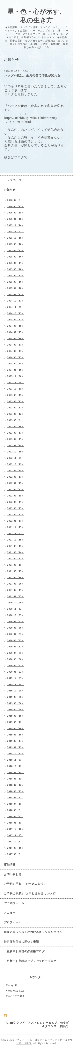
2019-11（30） (15, 684)
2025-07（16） (15, 256)
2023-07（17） (15, 407)
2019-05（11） (15, 722)
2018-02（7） (15, 816)
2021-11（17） (15, 533)
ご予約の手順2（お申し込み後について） (31, 893)
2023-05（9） (15, 420)
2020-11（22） (15, 609)
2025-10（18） (15, 237)
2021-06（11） (15, 564)
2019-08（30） (15, 703)
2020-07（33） (15, 634)
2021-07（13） (15, 558)
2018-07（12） (15, 785)
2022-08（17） (15, 476)
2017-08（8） (15, 854)
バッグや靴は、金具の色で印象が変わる (32, 75)
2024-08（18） (15, 325)
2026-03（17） (15, 206)
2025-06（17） (15, 263)
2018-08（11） (15, 778)
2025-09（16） (15, 244)
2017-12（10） (15, 829)
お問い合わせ (12, 874)
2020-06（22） (15, 640)
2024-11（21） (15, 307)
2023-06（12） (15, 414)
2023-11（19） (15, 382)
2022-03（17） (15, 508)
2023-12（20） (15, 376)
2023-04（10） (15, 426)
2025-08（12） (15, 250)
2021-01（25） (15, 596)
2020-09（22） (15, 621)
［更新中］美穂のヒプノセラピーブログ (30, 961)
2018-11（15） (15, 759)
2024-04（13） (15, 351)
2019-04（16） (15, 728)
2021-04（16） (15, 577)
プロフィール (12, 922)
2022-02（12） (15, 514)
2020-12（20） (15, 602)
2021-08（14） (15, 552)
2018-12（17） (15, 753)
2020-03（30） (15, 659)
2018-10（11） (15, 766)
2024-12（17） (15, 300)
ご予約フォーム (14, 903)
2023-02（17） (15, 439)
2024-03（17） (15, 357)
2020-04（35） (15, 653)
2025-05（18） (15, 269)
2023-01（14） (15, 445)
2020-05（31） (15, 646)
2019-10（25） (15, 690)
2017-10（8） (15, 841)
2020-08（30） (15, 627)
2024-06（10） (15, 338)
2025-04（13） (15, 275)
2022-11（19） (15, 458)
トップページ (12, 180)
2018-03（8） (15, 810)
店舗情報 (10, 864)
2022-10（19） (15, 464)
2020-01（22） (15, 671)
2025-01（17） (15, 294)
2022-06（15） (15, 489)
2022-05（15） (15, 495)
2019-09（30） (15, 697)
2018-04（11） (15, 803)
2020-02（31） (15, 665)
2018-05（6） (15, 797)
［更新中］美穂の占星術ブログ (24, 951)
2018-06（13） (15, 791)
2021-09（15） (15, 546)
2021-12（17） (15, 527)
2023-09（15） (15, 395)
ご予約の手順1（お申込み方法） (25, 883)
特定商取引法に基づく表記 (21, 941)
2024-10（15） (15, 313)
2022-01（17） (15, 520)
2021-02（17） (15, 590)
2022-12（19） (15, 451)
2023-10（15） (15, 388)
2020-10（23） (15, 615)
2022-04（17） (15, 502)
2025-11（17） (15, 231)
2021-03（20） (15, 583)
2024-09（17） (15, 319)
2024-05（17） (15, 344)
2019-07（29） (15, 709)
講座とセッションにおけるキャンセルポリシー (34, 932)
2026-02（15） (15, 212)
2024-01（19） (15, 370)
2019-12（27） (15, 678)
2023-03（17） (15, 432)
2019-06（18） (15, 715)
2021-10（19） (15, 539)
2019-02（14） (15, 741)
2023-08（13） (15, 401)
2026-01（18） (15, 219)
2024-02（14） (15, 363)
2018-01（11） (15, 822)
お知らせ (10, 189)
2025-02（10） (15, 288)
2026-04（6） (15, 200)
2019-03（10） (15, 734)
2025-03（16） (15, 281)
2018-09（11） (15, 772)
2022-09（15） (15, 470)
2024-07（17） (15, 332)
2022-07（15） (15, 483)
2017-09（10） (15, 848)
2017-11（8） (15, 835)
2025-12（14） (15, 225)
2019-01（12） (15, 747)
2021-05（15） (15, 571)
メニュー (10, 912)
